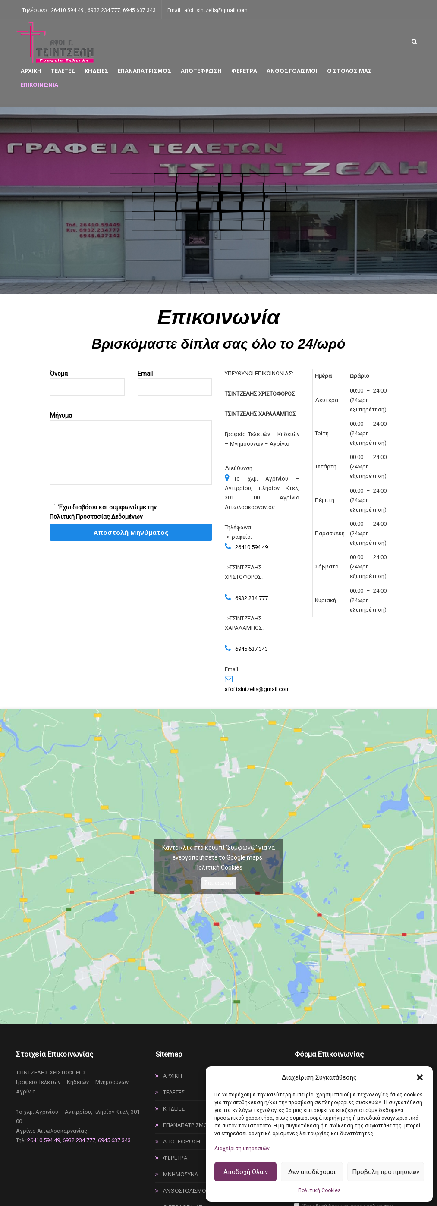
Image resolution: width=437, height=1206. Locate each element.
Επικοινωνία (39, 84)
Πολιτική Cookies (319, 1190)
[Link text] (55, 42)
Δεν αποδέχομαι (312, 1172)
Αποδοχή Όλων (245, 1172)
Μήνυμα (131, 455)
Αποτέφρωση (201, 71)
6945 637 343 (139, 10)
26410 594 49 (68, 10)
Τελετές (63, 71)
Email (175, 380)
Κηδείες (96, 71)
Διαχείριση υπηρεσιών (242, 1149)
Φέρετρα (244, 71)
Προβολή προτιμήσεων (385, 1172)
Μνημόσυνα (180, 1174)
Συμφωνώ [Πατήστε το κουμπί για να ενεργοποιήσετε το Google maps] (218, 882)
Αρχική (31, 71)
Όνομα (87, 380)
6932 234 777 (104, 10)
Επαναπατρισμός (144, 71)
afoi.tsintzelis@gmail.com (216, 10)
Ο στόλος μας (349, 71)
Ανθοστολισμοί (292, 71)
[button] (419, 1077)
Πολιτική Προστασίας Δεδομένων (96, 516)
